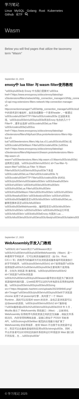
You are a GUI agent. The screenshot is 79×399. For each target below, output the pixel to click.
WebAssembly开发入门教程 (28, 243)
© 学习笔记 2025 (16, 393)
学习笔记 (12, 4)
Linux (8, 10)
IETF (19, 14)
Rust (42, 10)
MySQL (19, 10)
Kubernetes (55, 10)
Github (9, 14)
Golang (32, 10)
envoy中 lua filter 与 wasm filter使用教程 (39, 85)
